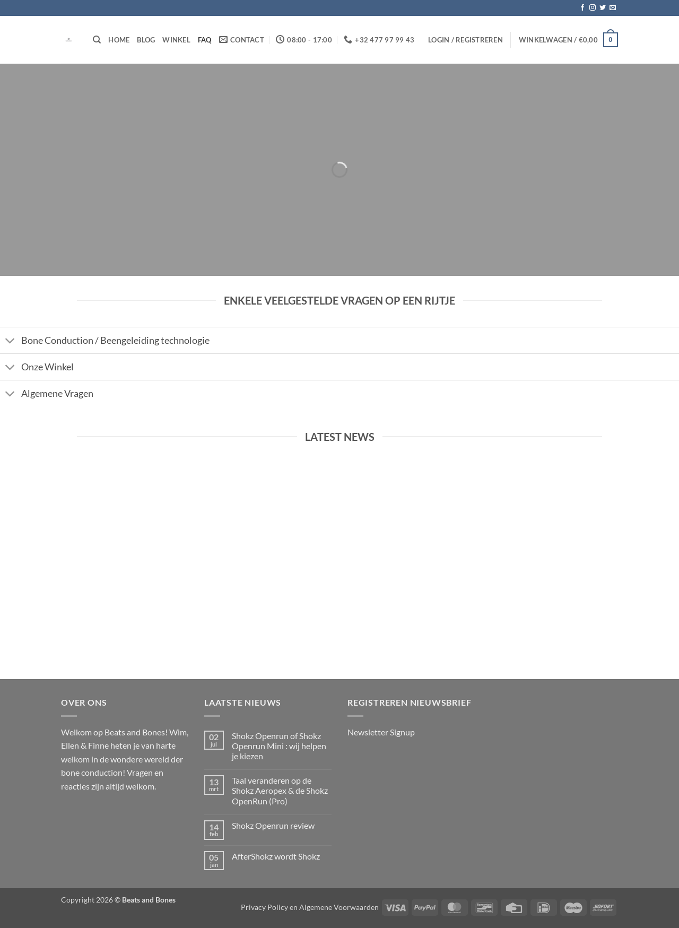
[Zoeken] (97, 40)
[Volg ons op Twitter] (602, 8)
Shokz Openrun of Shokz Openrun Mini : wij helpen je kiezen (279, 746)
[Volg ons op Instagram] (592, 8)
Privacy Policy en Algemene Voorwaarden (310, 907)
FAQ (205, 40)
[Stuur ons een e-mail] (613, 8)
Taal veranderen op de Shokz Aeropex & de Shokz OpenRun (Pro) (280, 790)
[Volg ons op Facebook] (582, 8)
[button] (465, 39)
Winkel (176, 40)
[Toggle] (10, 341)
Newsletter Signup (381, 732)
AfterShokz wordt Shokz (276, 856)
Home (118, 40)
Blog (146, 40)
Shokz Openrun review (273, 825)
